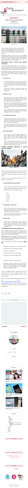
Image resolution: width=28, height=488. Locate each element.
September (10, 420)
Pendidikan (19, 456)
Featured (16, 455)
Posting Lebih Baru (4, 326)
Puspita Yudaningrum (17, 484)
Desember (10, 418)
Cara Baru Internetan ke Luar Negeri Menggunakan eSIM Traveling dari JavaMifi (14, 395)
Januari (10, 426)
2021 (9, 428)
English (14, 455)
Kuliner (8, 456)
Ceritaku (11, 455)
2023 (9, 417)
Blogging (7, 455)
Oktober (10, 419)
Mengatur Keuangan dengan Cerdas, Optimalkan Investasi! (13, 381)
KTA (11, 50)
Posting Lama (23, 326)
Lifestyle (11, 456)
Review (12, 457)
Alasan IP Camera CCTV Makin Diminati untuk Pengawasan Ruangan (12, 408)
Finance (21, 455)
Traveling (15, 457)
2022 (9, 427)
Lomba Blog (15, 456)
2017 (9, 431)
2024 (9, 416)
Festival (18, 455)
